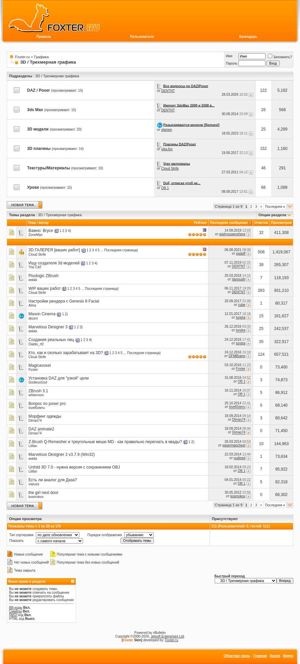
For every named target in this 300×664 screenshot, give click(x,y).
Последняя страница (120, 250)
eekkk (32, 280)
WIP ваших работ (44, 288)
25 (261, 328)
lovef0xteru (36, 408)
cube (241, 305)
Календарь (248, 36)
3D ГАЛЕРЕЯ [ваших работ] (54, 250)
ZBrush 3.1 (38, 391)
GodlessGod (37, 382)
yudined (239, 458)
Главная (260, 656)
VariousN (238, 279)
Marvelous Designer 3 (48, 327)
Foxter (33, 369)
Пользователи (142, 36)
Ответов (261, 223)
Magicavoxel (39, 365)
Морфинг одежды (44, 416)
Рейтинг (200, 223)
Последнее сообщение (229, 223)
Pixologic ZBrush (43, 275)
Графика (41, 57)
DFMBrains (237, 356)
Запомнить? (280, 57)
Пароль (231, 63)
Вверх (288, 656)
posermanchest (233, 445)
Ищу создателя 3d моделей (54, 263)
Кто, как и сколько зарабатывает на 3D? (65, 352)
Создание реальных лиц (51, 339)
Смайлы (15, 611)
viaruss (33, 484)
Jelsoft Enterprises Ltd (167, 636)
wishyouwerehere (232, 234)
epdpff (240, 253)
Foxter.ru (22, 57)
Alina (32, 305)
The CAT (35, 267)
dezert (33, 318)
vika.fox (166, 149)
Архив (275, 656)
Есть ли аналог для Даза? (52, 480)
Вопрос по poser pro (47, 403)
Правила (43, 36)
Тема (32, 223)
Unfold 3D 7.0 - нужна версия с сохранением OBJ (74, 467)
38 (261, 264)
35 (261, 341)
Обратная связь (237, 656)
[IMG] (13, 615)
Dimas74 (35, 420)
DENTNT (168, 91)
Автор (44, 223)
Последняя (275, 207)
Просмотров (281, 223)
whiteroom (36, 395)
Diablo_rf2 (36, 344)
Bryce (48, 230)
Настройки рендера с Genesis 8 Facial (63, 301)
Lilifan (32, 446)
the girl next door (43, 492)
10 (261, 443)
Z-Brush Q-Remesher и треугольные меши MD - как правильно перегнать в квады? (105, 441)
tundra (240, 317)
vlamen (166, 130)
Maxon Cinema (42, 314)
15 (261, 316)
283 (261, 290)
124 (261, 354)
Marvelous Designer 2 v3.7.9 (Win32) (61, 454)
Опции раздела (272, 215)
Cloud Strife (169, 168)
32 (261, 232)
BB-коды (15, 607)
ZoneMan (35, 235)
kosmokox (36, 497)
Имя (229, 56)
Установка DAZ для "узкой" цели (58, 378)
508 (261, 252)
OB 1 (165, 188)
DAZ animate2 (41, 429)
